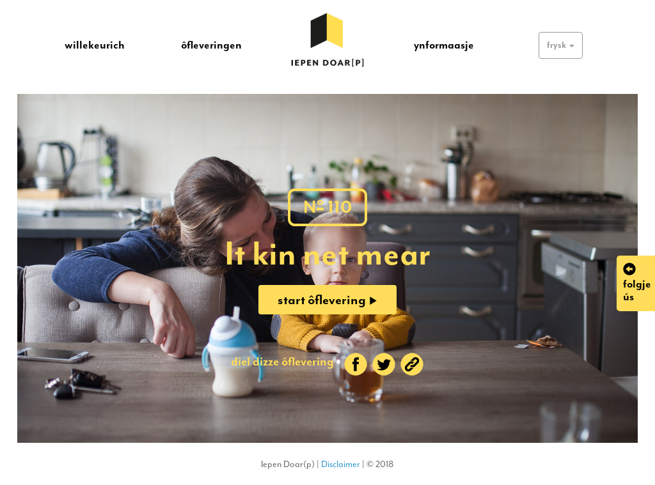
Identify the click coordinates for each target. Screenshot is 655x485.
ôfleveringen (211, 45)
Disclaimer (340, 464)
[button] (561, 45)
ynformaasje (444, 45)
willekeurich (95, 45)
